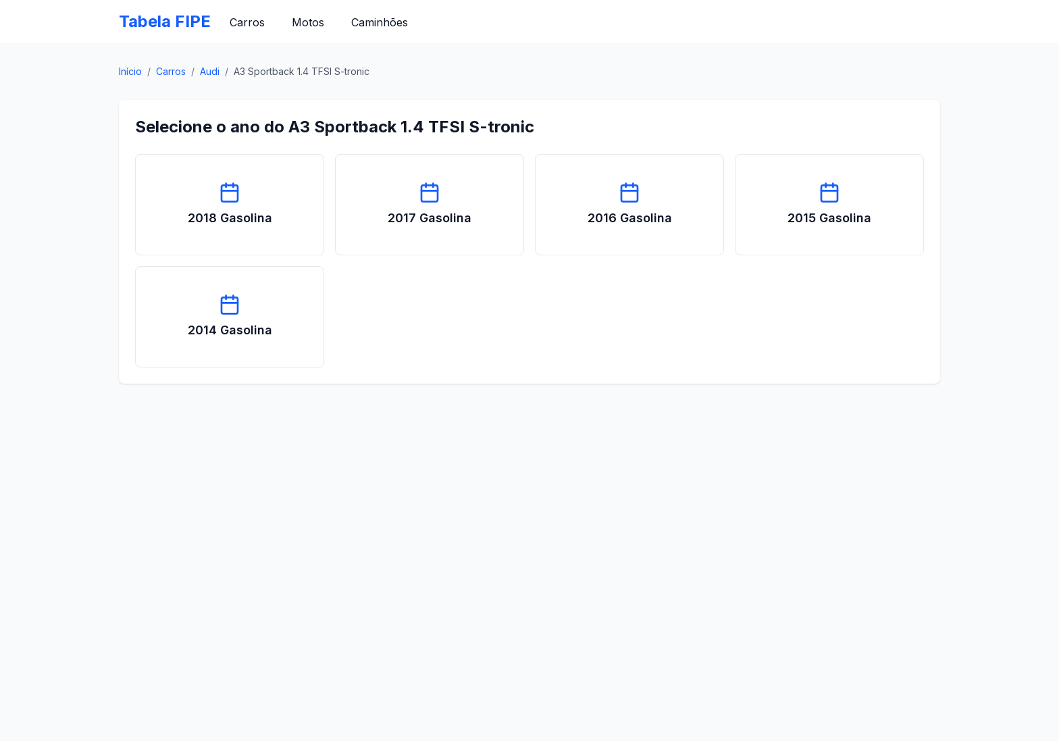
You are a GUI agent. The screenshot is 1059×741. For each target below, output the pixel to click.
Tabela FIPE (165, 21)
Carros (247, 22)
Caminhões (379, 22)
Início (130, 71)
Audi (209, 71)
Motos (308, 22)
